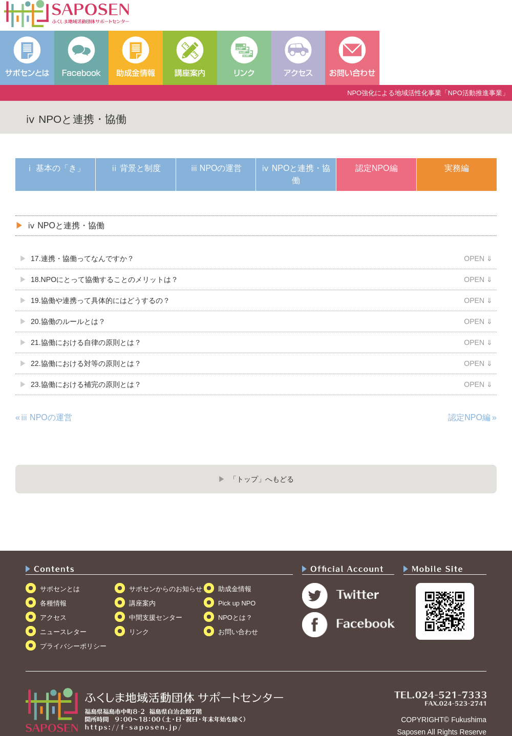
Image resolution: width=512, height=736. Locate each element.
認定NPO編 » (472, 417)
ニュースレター (63, 632)
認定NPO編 (376, 168)
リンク (139, 632)
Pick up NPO (236, 603)
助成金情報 (234, 589)
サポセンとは (60, 589)
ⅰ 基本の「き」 (55, 168)
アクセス (53, 617)
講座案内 (142, 603)
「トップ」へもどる (261, 479)
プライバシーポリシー (73, 646)
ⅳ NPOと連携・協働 (296, 174)
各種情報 (53, 603)
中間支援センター (155, 617)
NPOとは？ (235, 617)
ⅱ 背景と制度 (135, 168)
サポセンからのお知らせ (165, 589)
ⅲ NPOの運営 (216, 168)
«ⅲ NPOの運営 (43, 417)
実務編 (456, 168)
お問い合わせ (238, 632)
